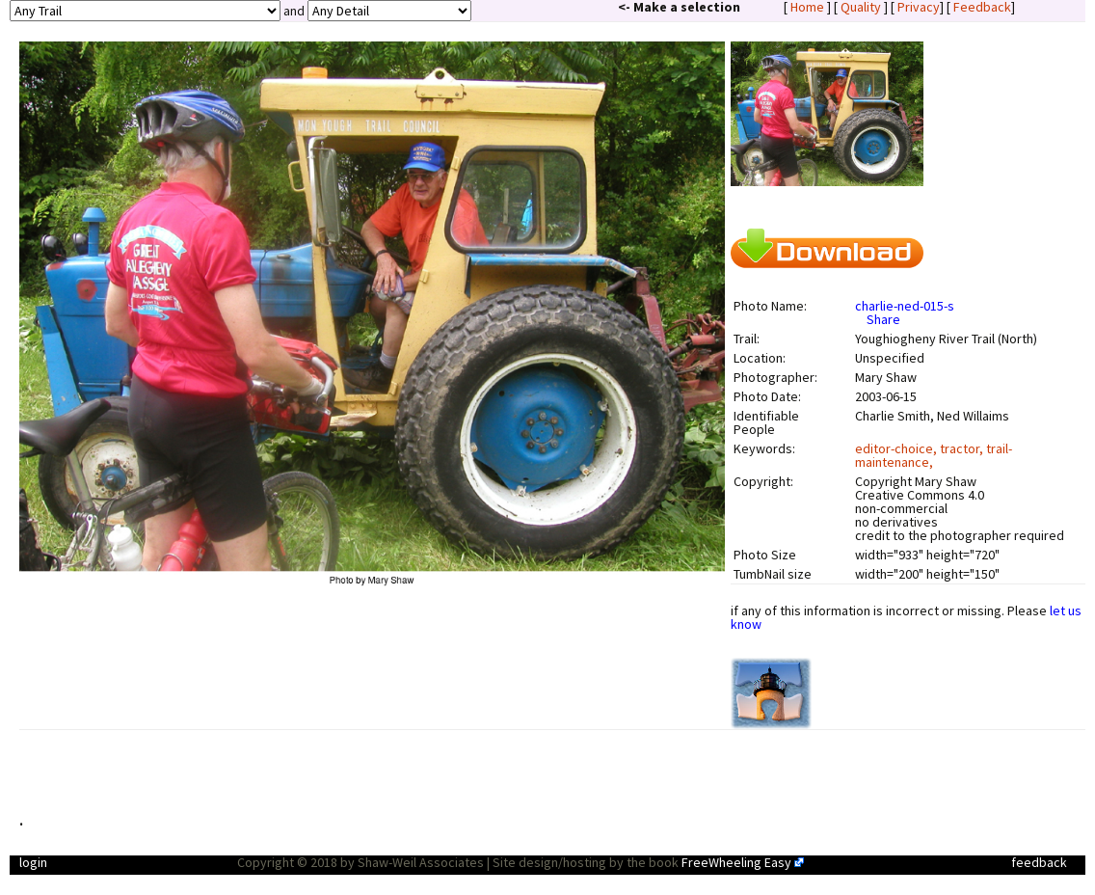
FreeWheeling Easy (736, 862)
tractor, (963, 448)
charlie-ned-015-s (904, 305)
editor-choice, (897, 448)
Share (883, 319)
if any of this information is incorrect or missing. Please (906, 617)
